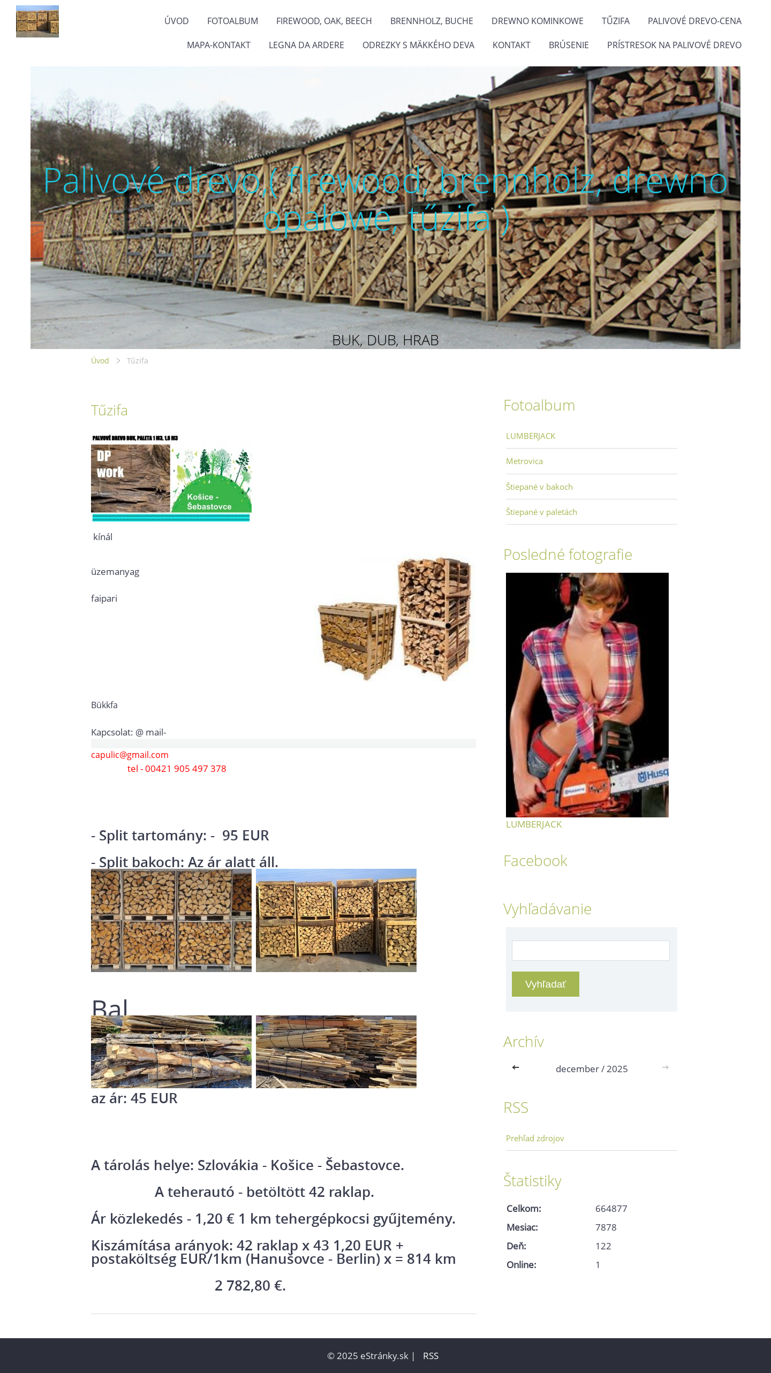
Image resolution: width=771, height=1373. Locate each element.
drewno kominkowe (538, 21)
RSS (431, 1355)
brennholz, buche (431, 21)
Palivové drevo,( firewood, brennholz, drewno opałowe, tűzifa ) (385, 198)
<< (517, 1069)
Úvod (176, 21)
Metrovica (524, 461)
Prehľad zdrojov (535, 1138)
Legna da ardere (306, 45)
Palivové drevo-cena (695, 21)
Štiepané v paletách (541, 511)
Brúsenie (569, 45)
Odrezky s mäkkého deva (418, 45)
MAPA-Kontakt (219, 45)
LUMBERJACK (530, 435)
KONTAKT (512, 45)
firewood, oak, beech (324, 21)
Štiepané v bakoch (539, 486)
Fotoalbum (232, 21)
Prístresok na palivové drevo (674, 45)
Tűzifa (616, 21)
